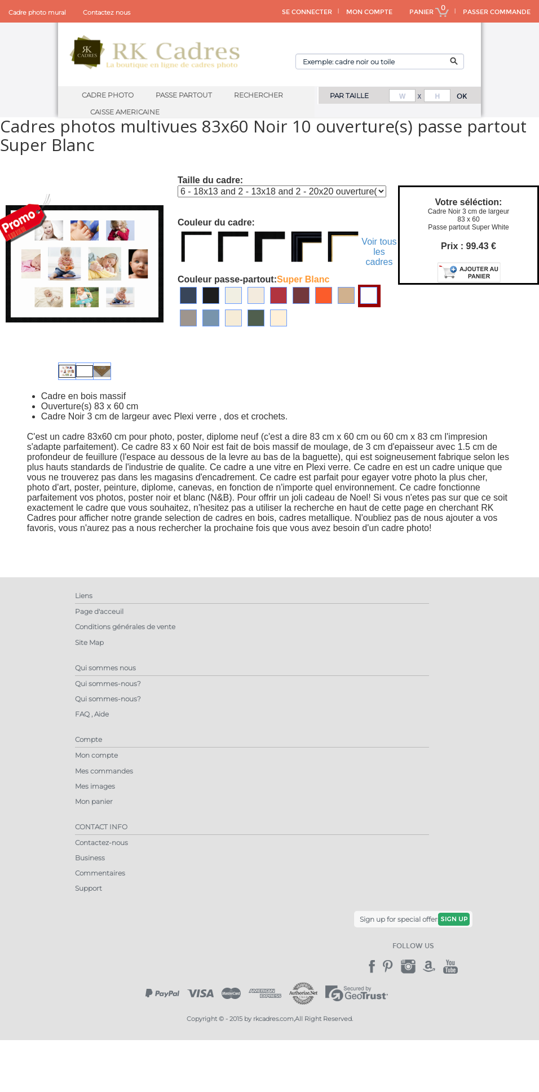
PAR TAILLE (349, 95)
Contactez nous (106, 12)
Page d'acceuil (99, 611)
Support (88, 888)
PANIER (429, 12)
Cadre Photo (107, 95)
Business (90, 858)
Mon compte (96, 755)
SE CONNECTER (307, 12)
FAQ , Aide (92, 714)
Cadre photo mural (37, 12)
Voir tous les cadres (378, 252)
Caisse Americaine (124, 112)
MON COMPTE (369, 12)
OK (462, 96)
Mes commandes (104, 771)
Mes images (95, 786)
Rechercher (258, 95)
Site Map (89, 642)
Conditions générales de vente (125, 626)
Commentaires (100, 873)
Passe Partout (184, 95)
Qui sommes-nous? (108, 683)
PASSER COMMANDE (497, 12)
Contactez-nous (101, 842)
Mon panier (94, 801)
